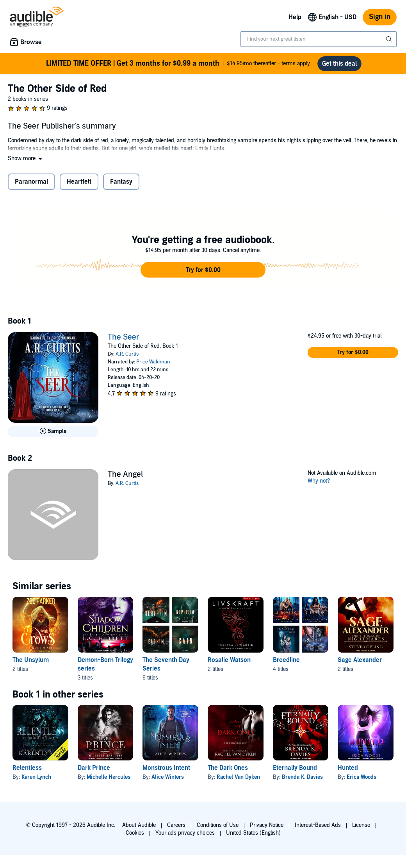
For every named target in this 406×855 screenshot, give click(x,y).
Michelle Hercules (108, 777)
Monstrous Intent (166, 768)
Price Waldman (153, 362)
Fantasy (121, 182)
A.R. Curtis (127, 354)
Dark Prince (94, 768)
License (361, 825)
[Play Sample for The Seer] (53, 431)
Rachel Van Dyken (238, 777)
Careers (176, 825)
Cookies (135, 833)
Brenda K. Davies (302, 777)
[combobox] (318, 39)
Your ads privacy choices (185, 833)
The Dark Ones (228, 768)
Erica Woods (361, 777)
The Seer (123, 337)
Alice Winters (167, 777)
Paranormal (31, 182)
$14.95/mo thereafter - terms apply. (178, 64)
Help (294, 17)
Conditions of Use (218, 825)
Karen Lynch (36, 777)
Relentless (27, 768)
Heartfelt (79, 182)
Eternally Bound (295, 768)
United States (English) (253, 833)
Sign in (379, 17)
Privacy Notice (266, 825)
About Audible (139, 825)
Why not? (319, 481)
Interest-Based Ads (318, 825)
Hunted (348, 768)
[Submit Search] (390, 39)
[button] (25, 158)
